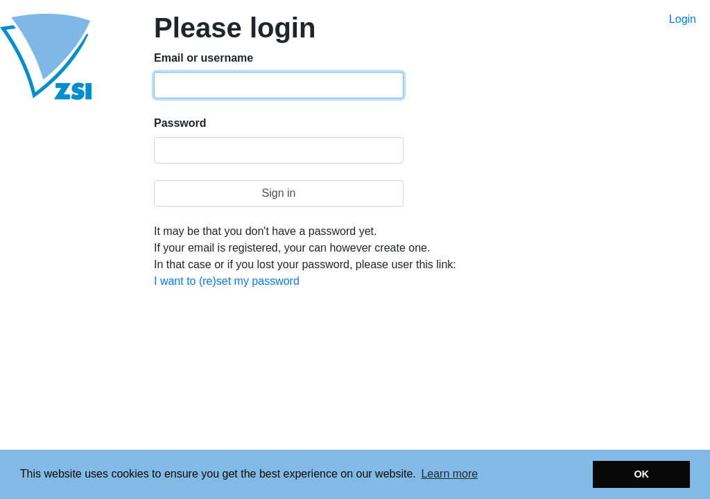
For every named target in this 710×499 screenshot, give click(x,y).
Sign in (279, 193)
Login (682, 19)
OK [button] (641, 474)
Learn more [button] (449, 474)
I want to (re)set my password (227, 281)
